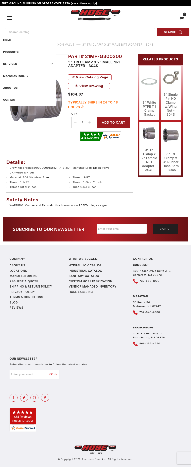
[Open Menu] (9, 18)
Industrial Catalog (85, 270)
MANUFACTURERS (15, 75)
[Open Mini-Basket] (182, 18)
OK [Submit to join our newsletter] (53, 374)
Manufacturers (23, 276)
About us (17, 265)
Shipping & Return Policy (31, 286)
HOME (7, 39)
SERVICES (28, 63)
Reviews (16, 307)
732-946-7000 (149, 312)
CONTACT (10, 99)
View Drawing (89, 86)
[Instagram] (34, 398)
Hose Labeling (81, 292)
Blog (14, 302)
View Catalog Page (90, 77)
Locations (18, 270)
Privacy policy (22, 292)
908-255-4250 (149, 343)
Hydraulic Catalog (85, 265)
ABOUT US (10, 87)
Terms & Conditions (26, 297)
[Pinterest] (45, 398)
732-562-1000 (149, 280)
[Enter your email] (122, 229)
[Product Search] (80, 32)
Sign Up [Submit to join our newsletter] (165, 228)
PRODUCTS (11, 51)
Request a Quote (24, 281)
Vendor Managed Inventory (93, 286)
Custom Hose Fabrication (90, 281)
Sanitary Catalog (84, 276)
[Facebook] (14, 398)
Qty (74, 113)
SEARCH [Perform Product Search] (173, 32)
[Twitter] (24, 398)
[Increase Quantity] (90, 122)
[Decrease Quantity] (75, 122)
